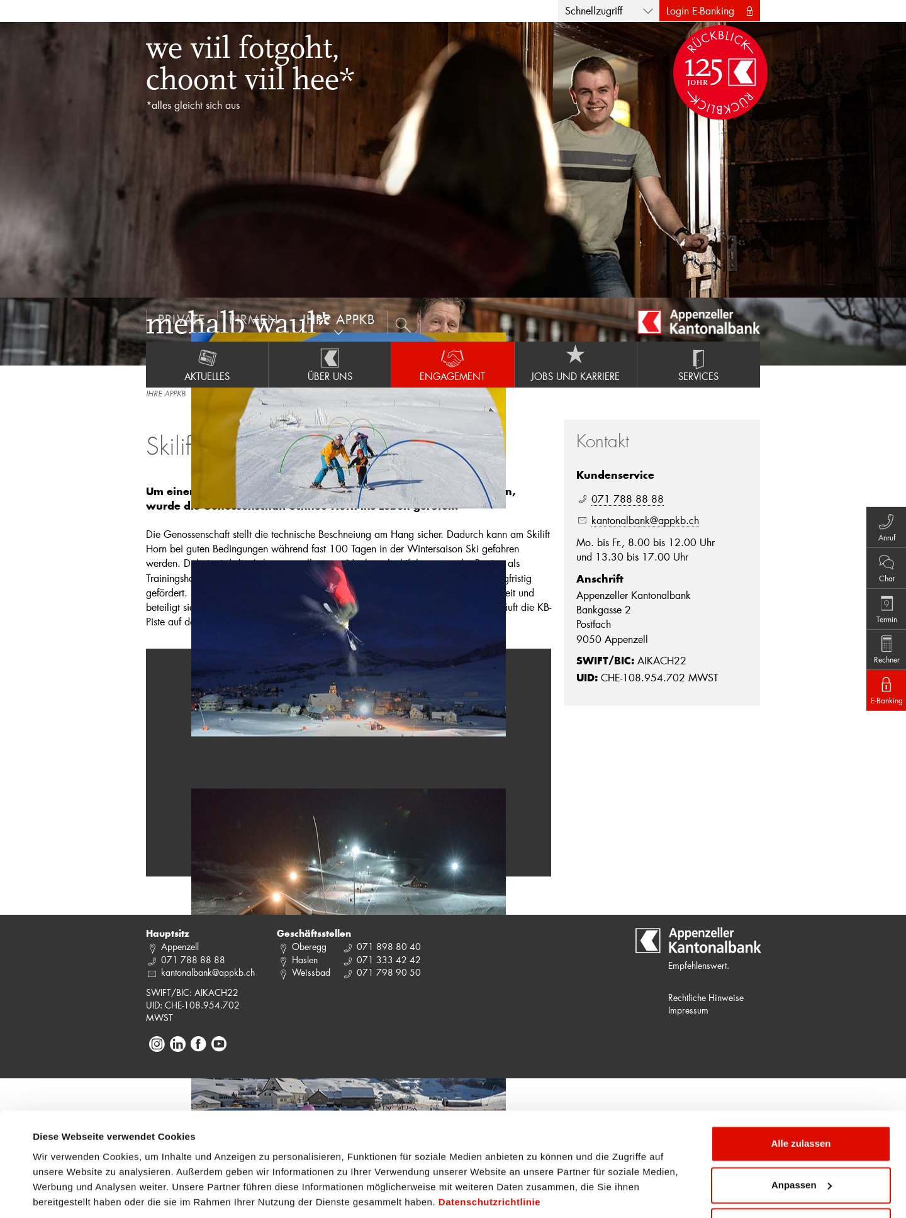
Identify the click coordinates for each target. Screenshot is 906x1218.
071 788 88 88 (627, 498)
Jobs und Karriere (576, 364)
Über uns (330, 364)
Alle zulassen (800, 1100)
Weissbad (311, 972)
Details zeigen (64, 1193)
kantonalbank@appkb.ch (645, 520)
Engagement (452, 364)
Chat (881, 562)
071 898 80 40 (389, 947)
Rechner (881, 655)
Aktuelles (207, 364)
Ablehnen (801, 1183)
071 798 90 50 (389, 972)
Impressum (688, 1010)
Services (698, 364)
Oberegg (309, 947)
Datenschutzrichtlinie (489, 1158)
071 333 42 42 (389, 960)
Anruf (881, 515)
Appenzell (180, 947)
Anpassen (801, 1141)
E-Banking (881, 701)
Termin (881, 608)
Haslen (305, 960)
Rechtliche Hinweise (706, 997)
